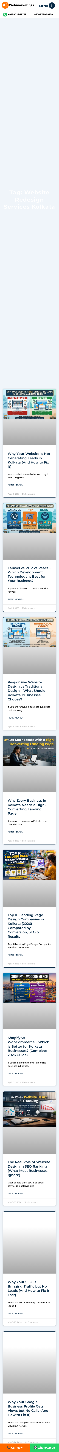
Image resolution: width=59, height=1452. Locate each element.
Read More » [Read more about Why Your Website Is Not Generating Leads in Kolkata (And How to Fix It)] (15, 485)
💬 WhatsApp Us (44, 1447)
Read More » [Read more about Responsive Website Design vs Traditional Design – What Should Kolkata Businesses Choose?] (15, 717)
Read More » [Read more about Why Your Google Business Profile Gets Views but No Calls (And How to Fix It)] (15, 1433)
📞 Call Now (14, 1447)
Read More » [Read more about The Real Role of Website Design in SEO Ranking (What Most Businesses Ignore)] (15, 1193)
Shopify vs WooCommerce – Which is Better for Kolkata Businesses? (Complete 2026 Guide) (28, 1046)
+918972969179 (17, 14)
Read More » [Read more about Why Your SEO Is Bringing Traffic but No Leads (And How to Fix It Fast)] (15, 1313)
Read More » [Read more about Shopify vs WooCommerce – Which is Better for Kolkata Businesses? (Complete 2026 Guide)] (15, 1073)
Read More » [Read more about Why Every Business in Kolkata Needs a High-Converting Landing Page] (15, 832)
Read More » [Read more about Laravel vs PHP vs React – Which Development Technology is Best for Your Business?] (15, 599)
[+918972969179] (5, 15)
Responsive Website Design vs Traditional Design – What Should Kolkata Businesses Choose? (26, 690)
